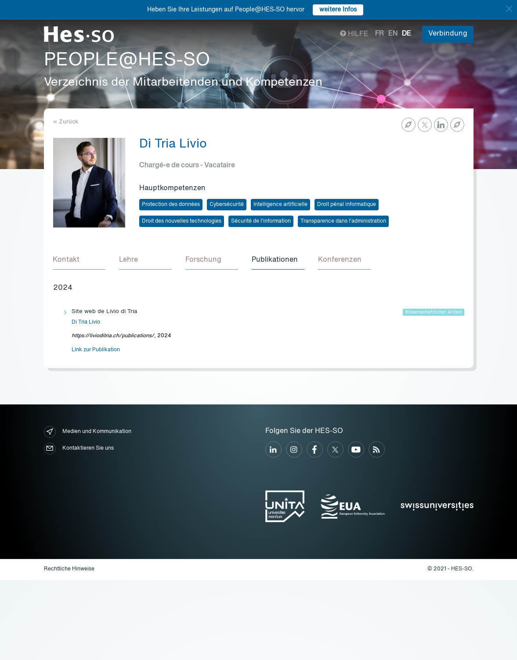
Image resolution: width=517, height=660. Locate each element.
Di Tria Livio (86, 322)
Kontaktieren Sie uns (79, 449)
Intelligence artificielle (280, 204)
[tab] (79, 261)
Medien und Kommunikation (87, 432)
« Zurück (65, 122)
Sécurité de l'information (261, 221)
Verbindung (447, 33)
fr (379, 33)
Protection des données (171, 204)
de (406, 33)
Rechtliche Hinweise (69, 569)
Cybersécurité (227, 204)
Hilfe (354, 34)
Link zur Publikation (96, 350)
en (393, 33)
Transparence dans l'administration (343, 221)
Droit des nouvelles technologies (181, 221)
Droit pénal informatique (346, 204)
